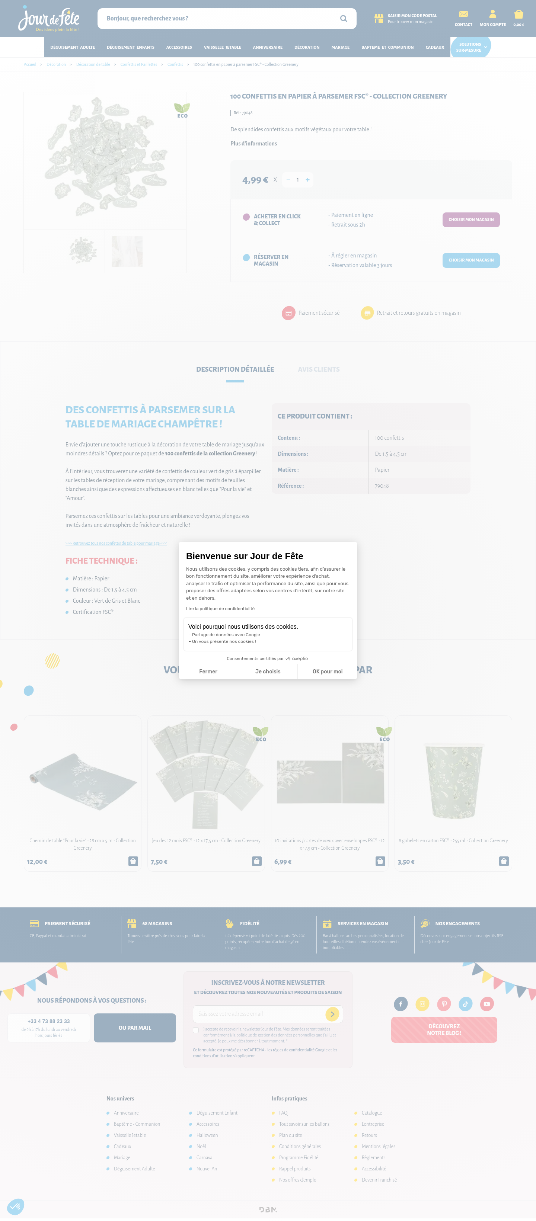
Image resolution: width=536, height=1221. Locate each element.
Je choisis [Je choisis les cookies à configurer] (268, 672)
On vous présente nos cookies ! (224, 641)
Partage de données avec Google (226, 634)
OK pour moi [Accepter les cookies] (328, 672)
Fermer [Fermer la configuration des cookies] (208, 672)
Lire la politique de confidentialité (220, 608)
